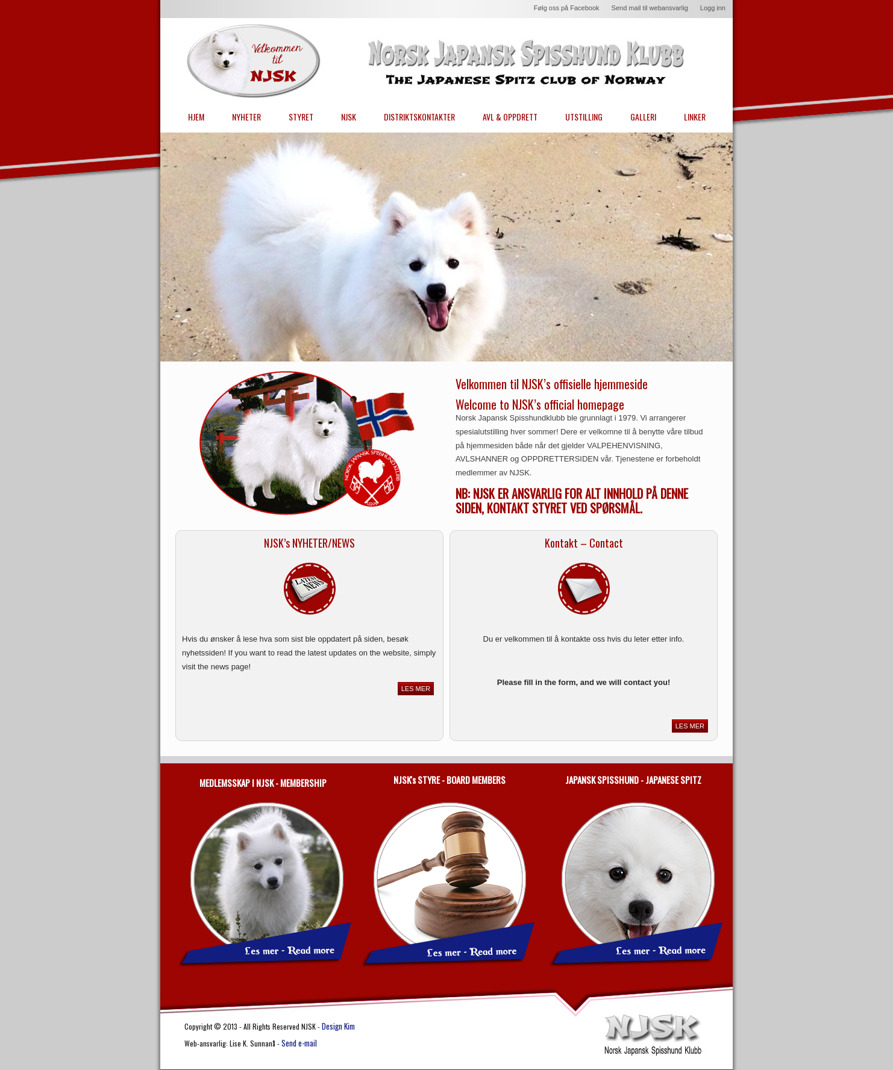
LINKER (695, 116)
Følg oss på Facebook (567, 7)
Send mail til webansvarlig (650, 7)
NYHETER (246, 116)
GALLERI (643, 116)
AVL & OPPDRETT (510, 116)
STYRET (301, 116)
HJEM (196, 116)
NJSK (348, 116)
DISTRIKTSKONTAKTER (419, 116)
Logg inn (712, 7)
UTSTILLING (584, 116)
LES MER (415, 688)
